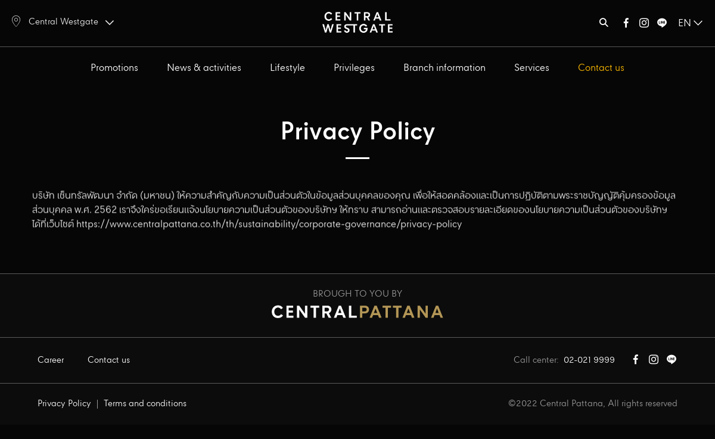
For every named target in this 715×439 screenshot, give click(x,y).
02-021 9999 (589, 360)
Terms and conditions (145, 403)
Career (51, 360)
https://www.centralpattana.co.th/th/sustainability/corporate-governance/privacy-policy (269, 213)
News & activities (204, 68)
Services (531, 68)
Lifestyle (287, 68)
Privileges (354, 68)
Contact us (601, 68)
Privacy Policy (64, 403)
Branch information (444, 68)
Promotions (114, 68)
